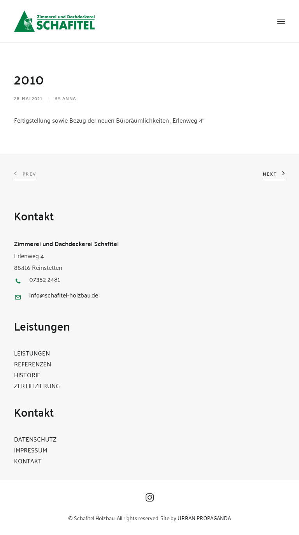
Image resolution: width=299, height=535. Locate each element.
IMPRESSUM (30, 449)
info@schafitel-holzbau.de (63, 294)
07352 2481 (44, 278)
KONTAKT (28, 460)
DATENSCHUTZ (35, 438)
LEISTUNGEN (32, 352)
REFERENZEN (32, 363)
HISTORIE (27, 374)
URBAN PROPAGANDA (204, 518)
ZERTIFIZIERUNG (37, 385)
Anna (69, 98)
